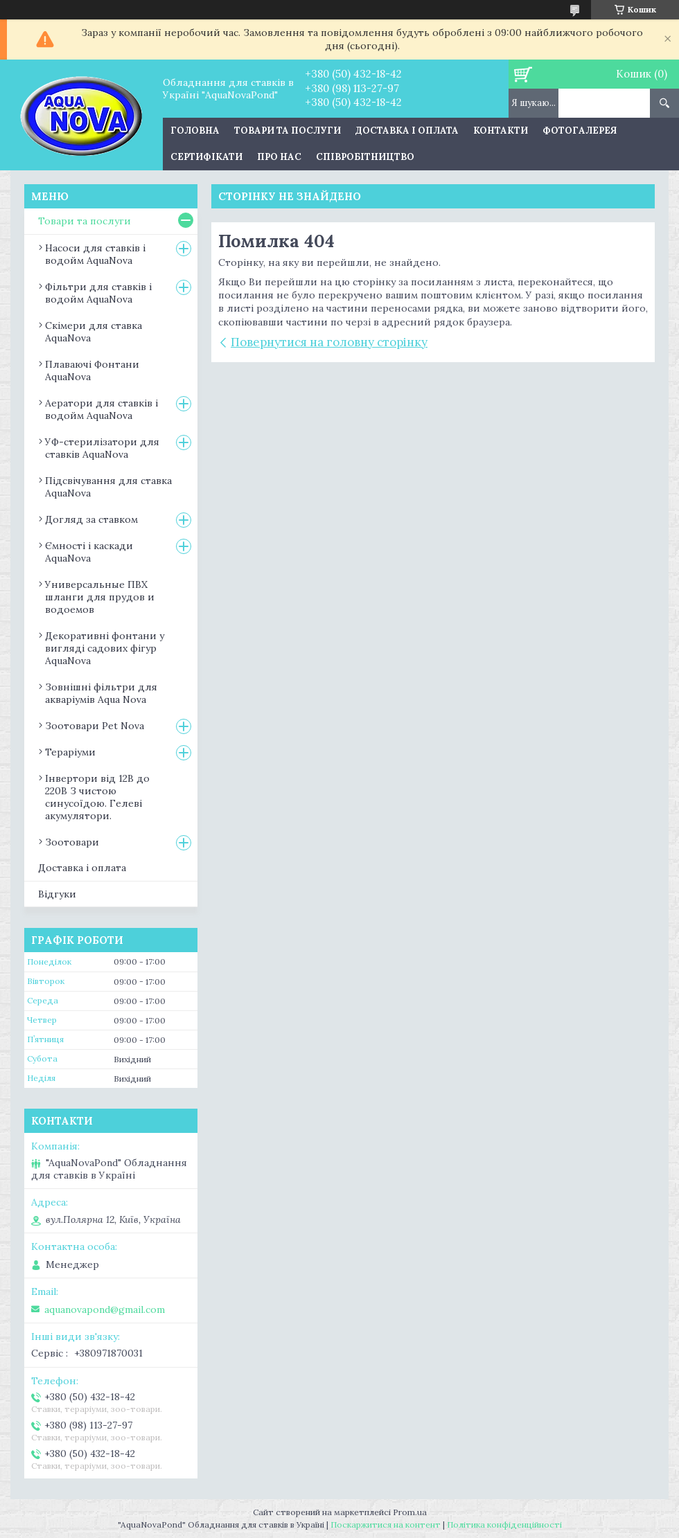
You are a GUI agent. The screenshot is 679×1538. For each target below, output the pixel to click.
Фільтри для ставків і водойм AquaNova (98, 292)
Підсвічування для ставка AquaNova (108, 486)
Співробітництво (365, 157)
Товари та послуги (287, 130)
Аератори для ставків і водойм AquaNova (101, 409)
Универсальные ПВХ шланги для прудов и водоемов (100, 597)
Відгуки (57, 894)
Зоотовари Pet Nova (94, 725)
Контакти (500, 130)
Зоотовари (72, 842)
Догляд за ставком (91, 519)
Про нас (279, 157)
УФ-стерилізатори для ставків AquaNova (102, 448)
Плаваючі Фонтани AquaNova (92, 370)
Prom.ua (410, 1512)
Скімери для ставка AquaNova (93, 331)
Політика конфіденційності (504, 1524)
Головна (195, 130)
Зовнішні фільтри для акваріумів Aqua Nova (101, 693)
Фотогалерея (580, 130)
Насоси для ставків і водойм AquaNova (95, 254)
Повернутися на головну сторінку (329, 342)
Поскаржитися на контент (385, 1524)
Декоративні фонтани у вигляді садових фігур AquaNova (104, 648)
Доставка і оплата (407, 130)
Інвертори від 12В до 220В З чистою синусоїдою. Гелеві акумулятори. (97, 797)
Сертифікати (206, 157)
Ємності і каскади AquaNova (89, 551)
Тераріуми (70, 752)
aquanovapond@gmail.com (104, 1309)
